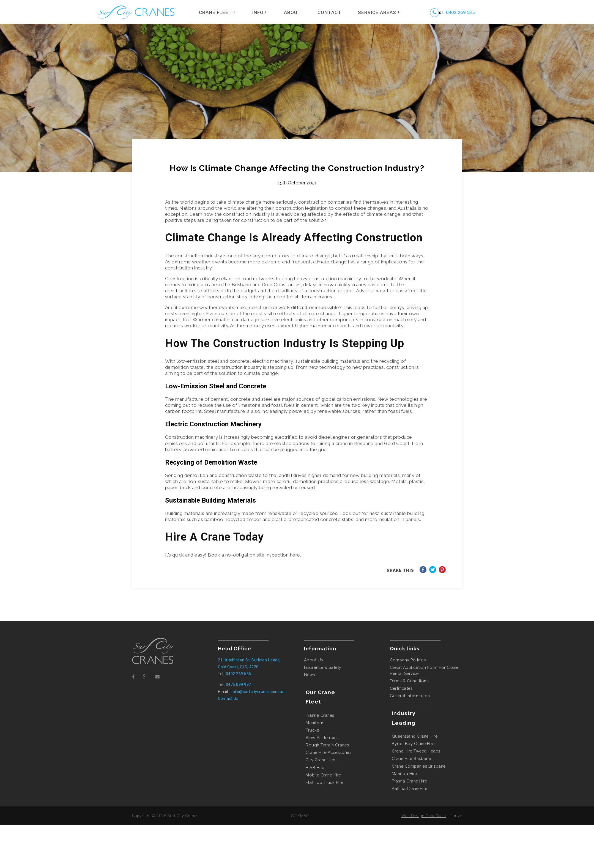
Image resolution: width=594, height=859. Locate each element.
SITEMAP (300, 816)
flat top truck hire (325, 782)
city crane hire (320, 759)
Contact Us (228, 698)
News (309, 674)
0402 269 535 (460, 12)
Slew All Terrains (322, 737)
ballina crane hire (410, 788)
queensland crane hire (415, 736)
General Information (410, 695)
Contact (329, 12)
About (292, 12)
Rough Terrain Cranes (327, 745)
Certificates (401, 688)
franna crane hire (409, 781)
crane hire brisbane (411, 758)
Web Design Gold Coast (423, 816)
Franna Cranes (320, 715)
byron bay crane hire (413, 743)
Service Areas (377, 12)
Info (258, 12)
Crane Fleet (215, 12)
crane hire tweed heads (416, 751)
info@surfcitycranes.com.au (258, 691)
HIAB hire (315, 767)
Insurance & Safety (322, 667)
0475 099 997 (238, 684)
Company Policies (408, 660)
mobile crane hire (323, 775)
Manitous (315, 722)
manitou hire (404, 773)
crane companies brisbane (419, 766)
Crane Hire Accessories (328, 752)
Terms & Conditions (409, 680)
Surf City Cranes (183, 816)
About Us (313, 660)
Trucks (312, 730)
